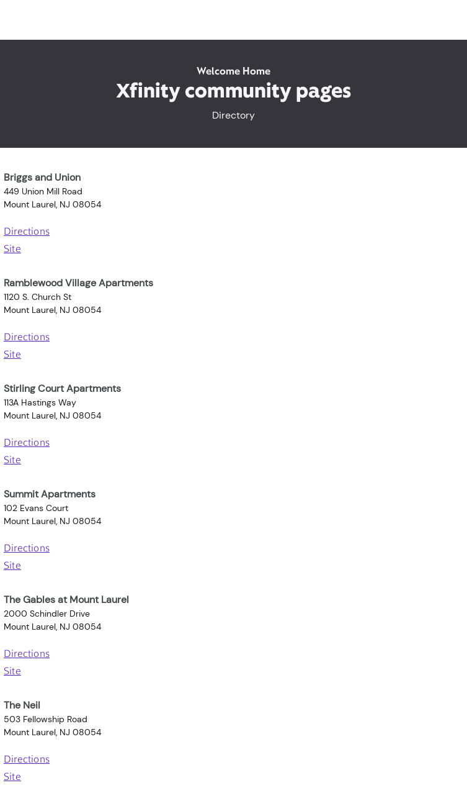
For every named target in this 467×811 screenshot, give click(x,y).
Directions (27, 232)
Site (12, 250)
